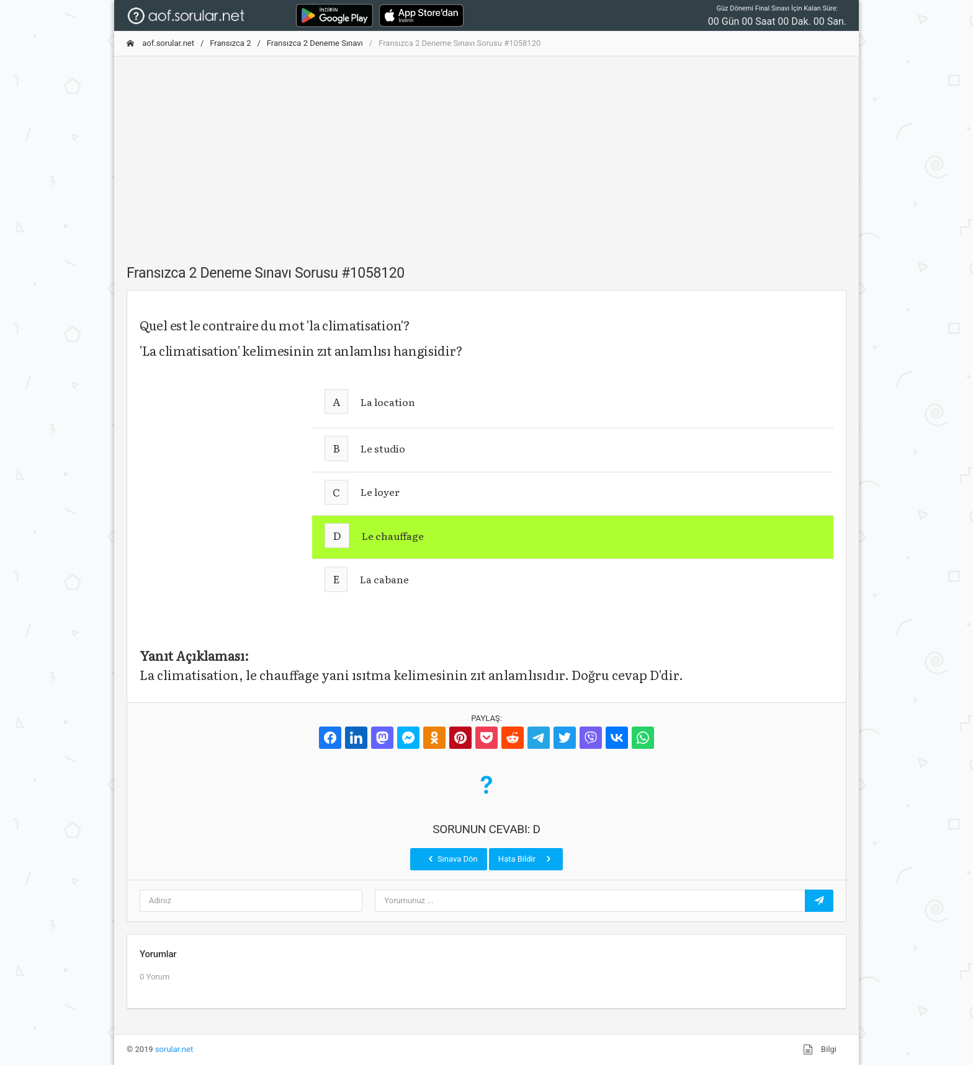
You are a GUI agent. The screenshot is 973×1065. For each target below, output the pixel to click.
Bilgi (819, 1049)
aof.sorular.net (160, 43)
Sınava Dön (452, 859)
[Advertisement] (486, 153)
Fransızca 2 (230, 43)
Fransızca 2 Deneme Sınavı (315, 43)
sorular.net (174, 1049)
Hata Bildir (526, 859)
